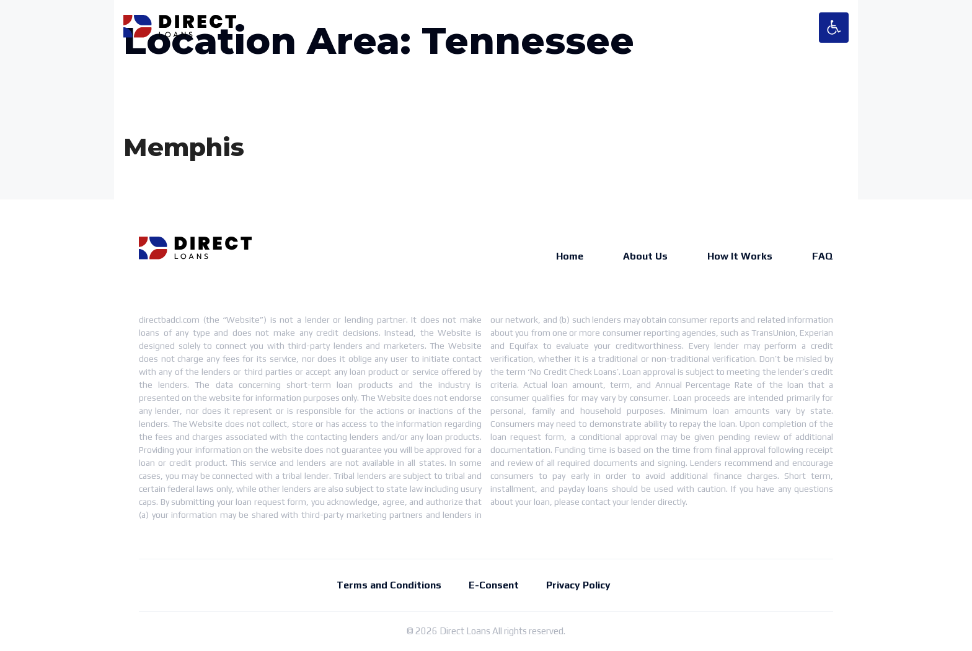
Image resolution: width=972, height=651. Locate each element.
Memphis (183, 147)
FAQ (822, 256)
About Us (645, 256)
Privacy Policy (578, 585)
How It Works (739, 256)
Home (569, 256)
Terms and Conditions (389, 585)
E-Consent (494, 585)
